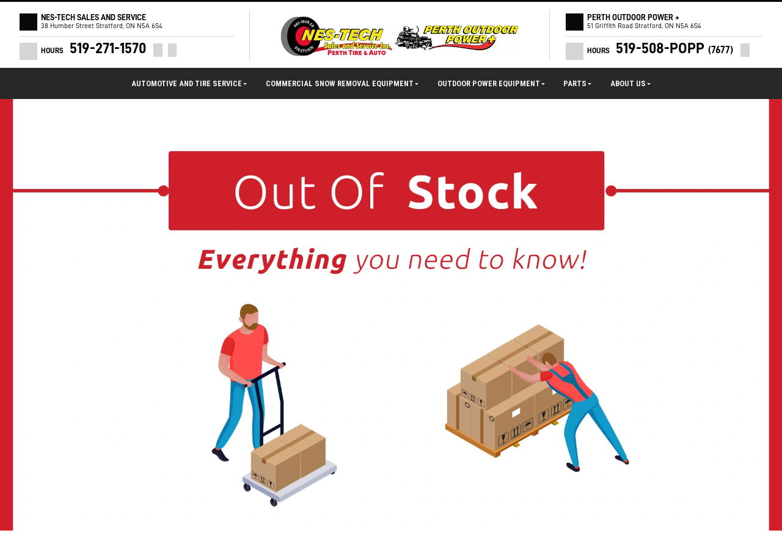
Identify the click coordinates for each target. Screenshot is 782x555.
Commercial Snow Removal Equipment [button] (342, 83)
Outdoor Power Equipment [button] (491, 83)
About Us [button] (630, 83)
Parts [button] (577, 83)
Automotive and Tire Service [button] (189, 83)
